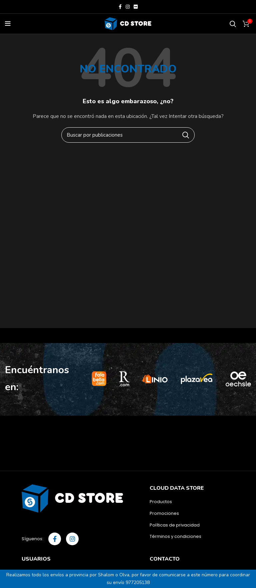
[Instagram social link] (128, 6)
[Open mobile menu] (8, 23)
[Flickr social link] (136, 6)
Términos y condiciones (175, 537)
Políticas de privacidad (175, 525)
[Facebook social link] (120, 6)
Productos (161, 502)
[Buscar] (232, 23)
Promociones (164, 513)
